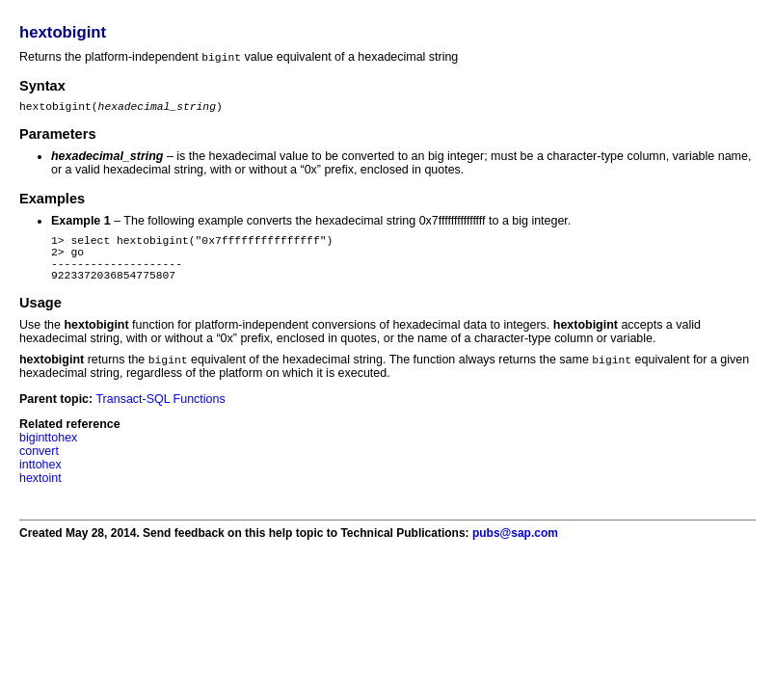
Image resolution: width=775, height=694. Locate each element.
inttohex (40, 481)
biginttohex (48, 454)
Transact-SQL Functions (160, 415)
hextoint (40, 494)
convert (39, 467)
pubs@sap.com (515, 549)
